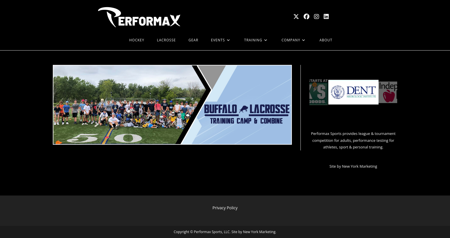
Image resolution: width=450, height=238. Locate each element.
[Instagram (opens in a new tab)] (316, 17)
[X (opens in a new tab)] (296, 17)
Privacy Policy (224, 207)
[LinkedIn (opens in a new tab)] (326, 17)
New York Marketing (359, 166)
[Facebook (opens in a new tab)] (306, 17)
